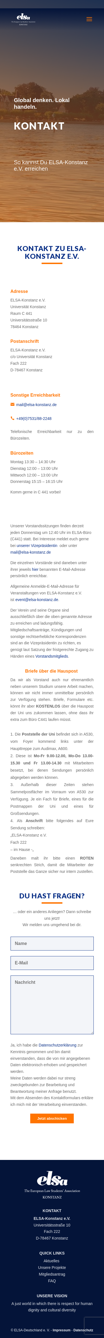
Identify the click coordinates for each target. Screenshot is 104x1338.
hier (35, 569)
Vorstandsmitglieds (51, 656)
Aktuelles (52, 1261)
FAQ (52, 1281)
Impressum (61, 1330)
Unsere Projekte (52, 1267)
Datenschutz (83, 1330)
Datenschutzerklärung (57, 1045)
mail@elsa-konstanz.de (36, 404)
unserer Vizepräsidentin (38, 545)
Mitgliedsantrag (52, 1274)
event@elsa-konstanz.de (36, 599)
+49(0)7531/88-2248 (34, 418)
